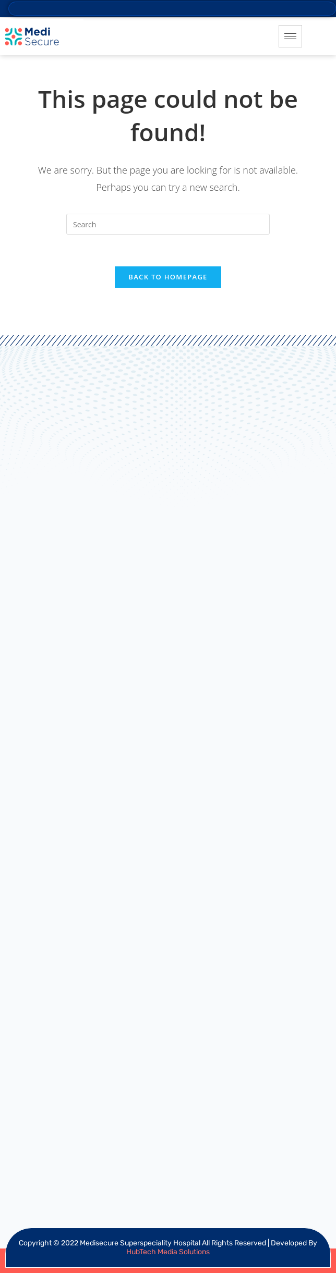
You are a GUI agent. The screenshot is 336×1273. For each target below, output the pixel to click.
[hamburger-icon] (290, 36)
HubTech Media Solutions (168, 1251)
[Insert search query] (168, 224)
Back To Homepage (167, 276)
